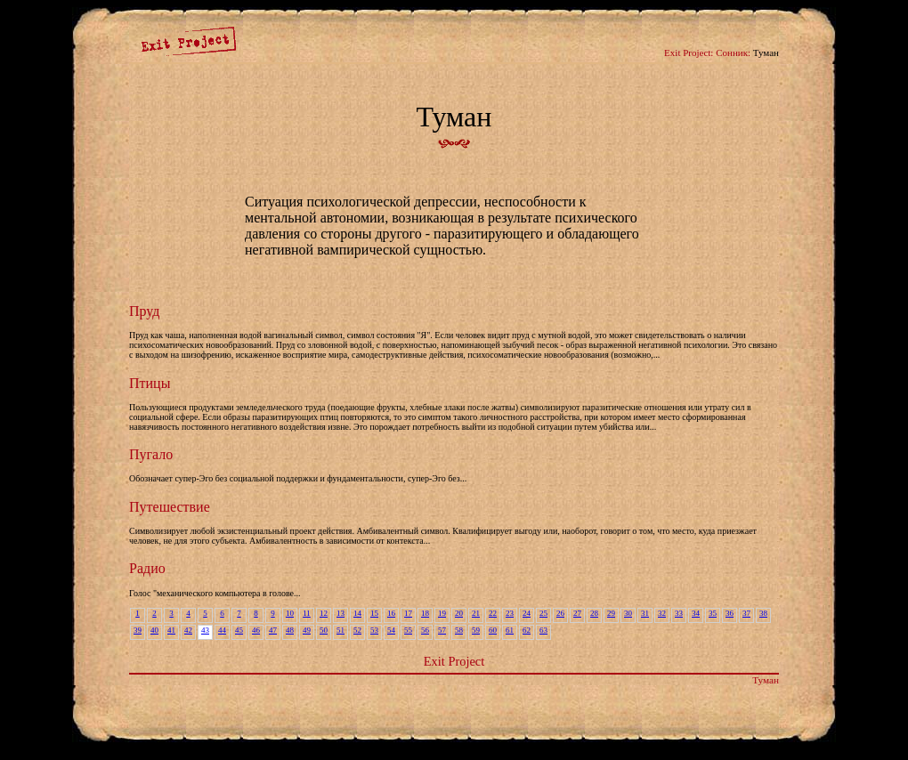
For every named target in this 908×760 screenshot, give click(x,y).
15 (374, 613)
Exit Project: (688, 52)
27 (577, 613)
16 (391, 613)
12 (324, 613)
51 (340, 630)
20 (459, 613)
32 (662, 613)
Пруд (144, 311)
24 (527, 613)
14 (357, 613)
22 (493, 613)
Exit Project (454, 661)
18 (425, 613)
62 (527, 630)
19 (442, 613)
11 (307, 613)
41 (171, 630)
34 (696, 613)
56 (425, 630)
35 (713, 613)
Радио (147, 568)
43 (205, 630)
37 (746, 613)
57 (442, 630)
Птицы (149, 383)
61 (510, 630)
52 (357, 630)
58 (459, 630)
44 (222, 630)
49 (307, 630)
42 (188, 630)
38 (763, 613)
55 (408, 630)
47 (273, 630)
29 (611, 613)
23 (510, 613)
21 (476, 613)
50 (324, 630)
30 (628, 613)
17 (408, 613)
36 (730, 613)
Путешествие (169, 506)
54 (391, 630)
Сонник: (733, 52)
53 (374, 630)
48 (290, 630)
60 (493, 630)
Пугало (151, 454)
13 (340, 613)
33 (679, 613)
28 (594, 613)
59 (476, 630)
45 (239, 630)
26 (560, 613)
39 (138, 630)
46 (256, 630)
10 (290, 613)
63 (543, 630)
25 (543, 613)
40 (154, 630)
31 (645, 613)
